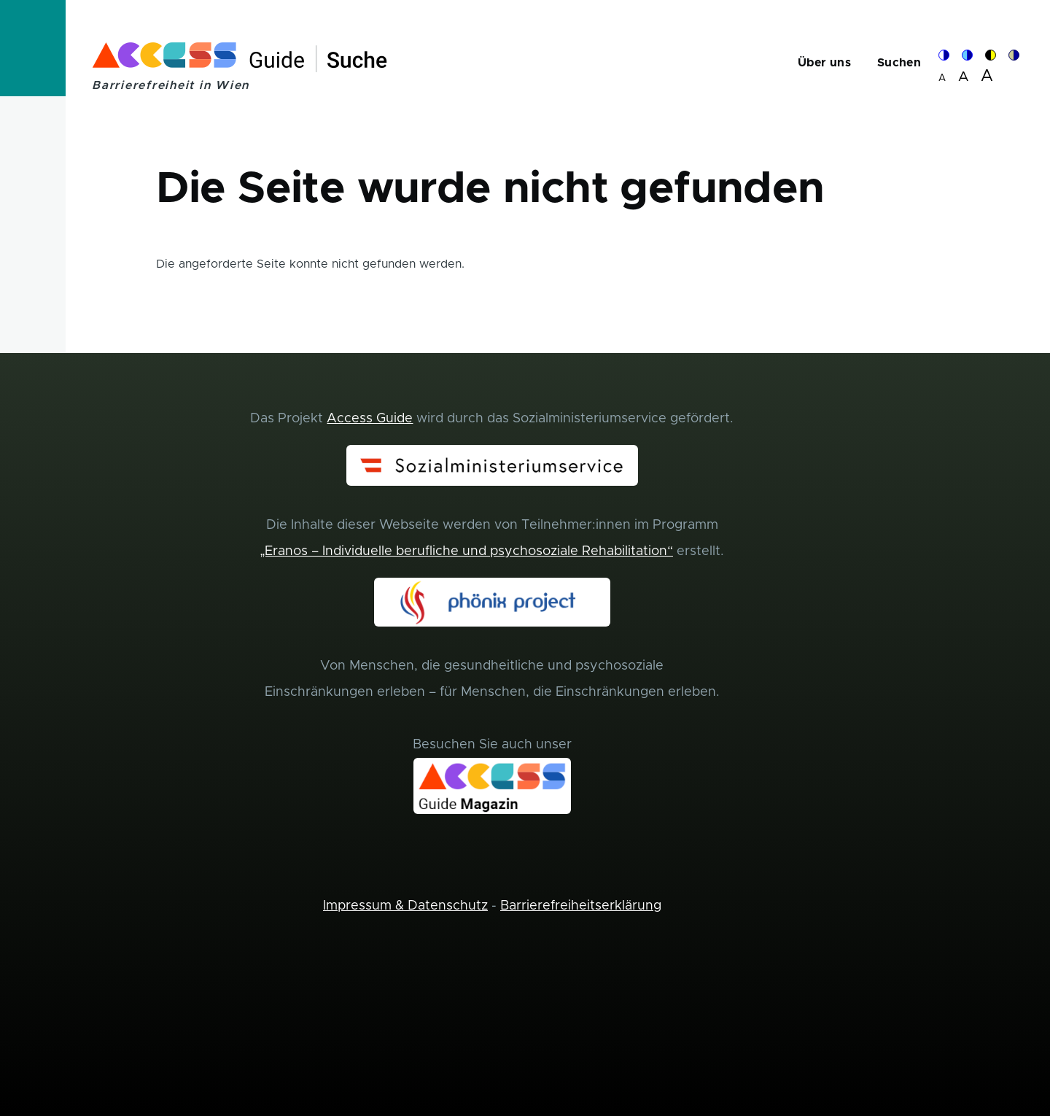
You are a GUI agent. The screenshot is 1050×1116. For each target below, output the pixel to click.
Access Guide (370, 418)
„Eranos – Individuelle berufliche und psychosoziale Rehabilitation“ (466, 551)
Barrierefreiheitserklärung (580, 905)
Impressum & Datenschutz (405, 905)
